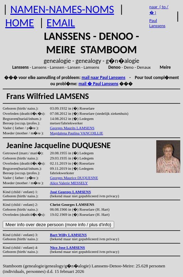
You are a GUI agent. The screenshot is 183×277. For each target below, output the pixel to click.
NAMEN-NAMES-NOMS (62, 9)
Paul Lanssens (157, 23)
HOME (19, 23)
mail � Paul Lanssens (98, 83)
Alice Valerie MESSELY (69, 183)
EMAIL (61, 23)
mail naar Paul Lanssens (103, 77)
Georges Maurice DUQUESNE (74, 178)
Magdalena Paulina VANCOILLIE (76, 133)
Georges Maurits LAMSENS (72, 128)
